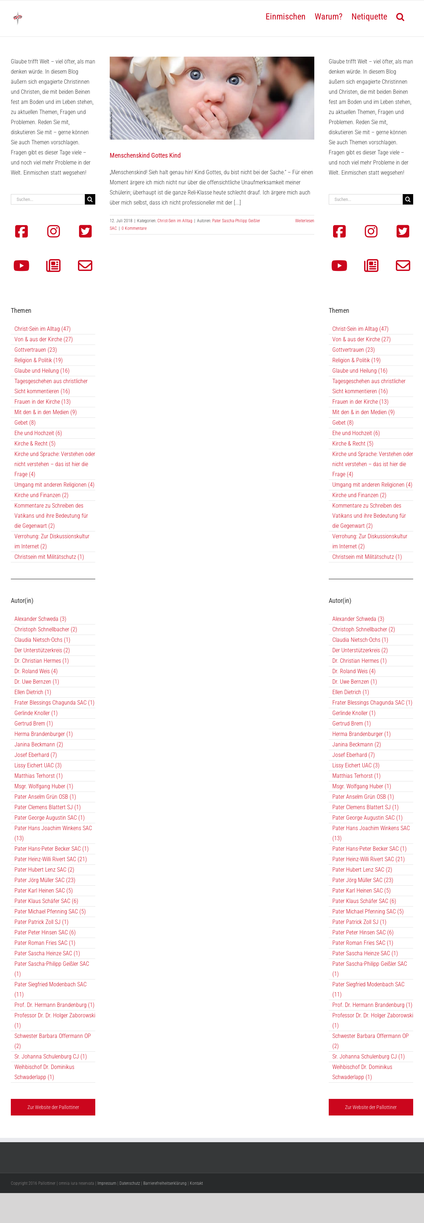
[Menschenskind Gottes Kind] (212, 98)
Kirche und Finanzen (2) (41, 495)
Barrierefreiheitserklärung (165, 1183)
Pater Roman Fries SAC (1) (44, 942)
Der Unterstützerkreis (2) (42, 650)
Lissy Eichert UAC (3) (38, 765)
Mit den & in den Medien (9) (45, 412)
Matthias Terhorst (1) (38, 775)
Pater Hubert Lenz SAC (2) (44, 869)
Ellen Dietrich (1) (32, 692)
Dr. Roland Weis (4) (36, 671)
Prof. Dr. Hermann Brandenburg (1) (54, 1004)
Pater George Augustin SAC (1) (49, 817)
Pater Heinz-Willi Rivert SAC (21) (50, 859)
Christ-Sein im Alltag (174, 220)
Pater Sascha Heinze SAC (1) (47, 953)
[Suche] (90, 199)
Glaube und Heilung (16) (42, 370)
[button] (400, 15)
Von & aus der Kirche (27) (43, 339)
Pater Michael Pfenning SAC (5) (50, 911)
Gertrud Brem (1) (33, 723)
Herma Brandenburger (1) (43, 734)
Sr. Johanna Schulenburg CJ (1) (50, 1056)
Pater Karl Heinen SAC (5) (43, 890)
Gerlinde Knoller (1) (36, 713)
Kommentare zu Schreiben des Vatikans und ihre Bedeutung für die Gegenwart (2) (51, 515)
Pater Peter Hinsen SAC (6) (45, 932)
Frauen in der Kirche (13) (42, 401)
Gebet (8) (25, 422)
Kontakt (196, 1183)
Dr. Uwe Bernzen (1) (36, 681)
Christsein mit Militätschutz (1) (49, 556)
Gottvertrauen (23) (35, 349)
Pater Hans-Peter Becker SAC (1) (51, 848)
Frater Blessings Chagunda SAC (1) (54, 702)
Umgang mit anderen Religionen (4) (54, 484)
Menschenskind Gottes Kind (145, 155)
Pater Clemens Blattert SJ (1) (47, 807)
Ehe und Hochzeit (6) (38, 433)
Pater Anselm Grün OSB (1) (45, 796)
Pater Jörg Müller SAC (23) (44, 880)
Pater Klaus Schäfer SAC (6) (46, 901)
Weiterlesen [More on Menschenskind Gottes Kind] (304, 220)
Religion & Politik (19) (38, 360)
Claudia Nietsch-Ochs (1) (42, 639)
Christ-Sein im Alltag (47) (42, 328)
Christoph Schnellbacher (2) (45, 629)
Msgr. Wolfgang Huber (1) (43, 786)
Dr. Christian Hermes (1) (41, 660)
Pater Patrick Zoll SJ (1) (41, 922)
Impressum (106, 1183)
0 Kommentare (134, 228)
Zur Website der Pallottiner (53, 1107)
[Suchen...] (48, 199)
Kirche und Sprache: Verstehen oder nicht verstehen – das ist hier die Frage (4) (54, 464)
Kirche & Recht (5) (35, 443)
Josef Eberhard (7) (35, 754)
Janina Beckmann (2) (38, 744)
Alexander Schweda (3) (40, 618)
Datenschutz (129, 1183)
